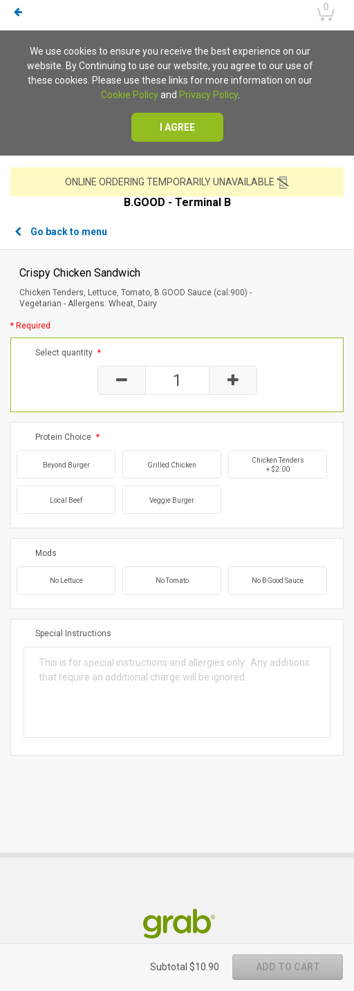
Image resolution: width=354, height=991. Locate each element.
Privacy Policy (208, 94)
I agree (177, 127)
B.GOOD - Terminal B (177, 202)
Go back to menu (61, 231)
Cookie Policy (129, 94)
